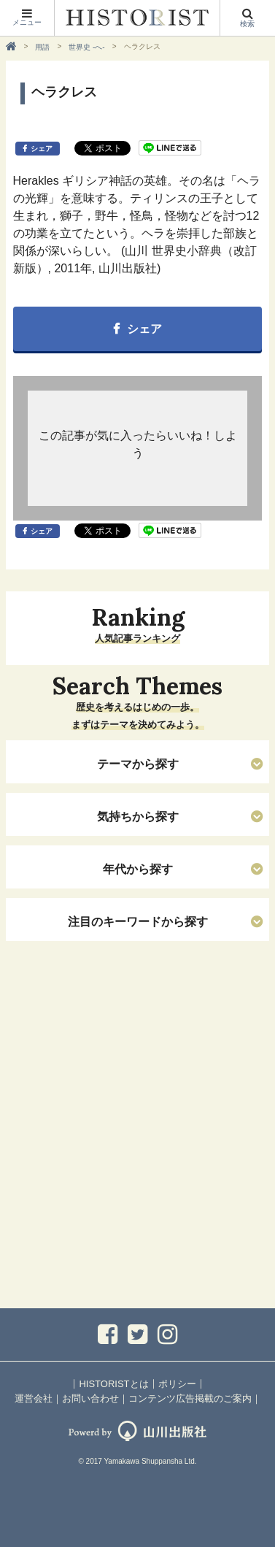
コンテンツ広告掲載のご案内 (190, 1398)
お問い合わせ (90, 1398)
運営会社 (34, 1398)
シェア (42, 149)
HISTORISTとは (113, 1383)
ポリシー (177, 1383)
